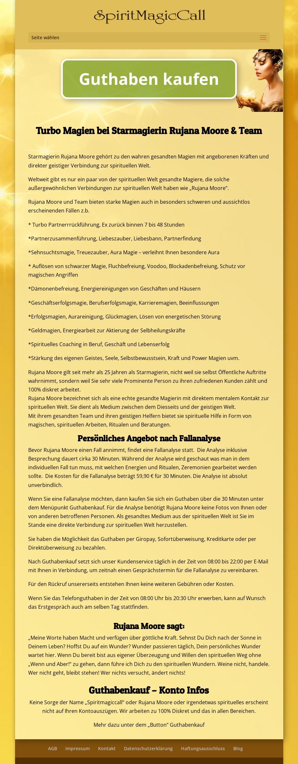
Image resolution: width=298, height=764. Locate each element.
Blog (238, 748)
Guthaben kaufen (149, 79)
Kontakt (107, 748)
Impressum (77, 748)
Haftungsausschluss (203, 748)
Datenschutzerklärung (148, 748)
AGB (52, 748)
